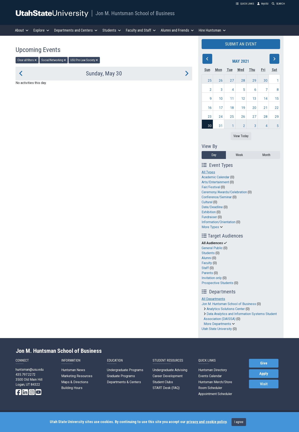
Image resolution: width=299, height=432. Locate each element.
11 (232, 99)
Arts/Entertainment (215, 182)
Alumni (206, 258)
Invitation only (212, 278)
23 (210, 117)
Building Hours (71, 388)
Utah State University (217, 329)
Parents (207, 273)
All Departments (213, 299)
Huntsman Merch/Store (215, 382)
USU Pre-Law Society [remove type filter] (84, 60)
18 (232, 108)
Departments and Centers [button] (75, 30)
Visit (264, 384)
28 (243, 80)
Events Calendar (210, 376)
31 (221, 126)
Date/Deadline (212, 207)
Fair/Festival (211, 187)
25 (210, 80)
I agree (238, 422)
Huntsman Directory (212, 370)
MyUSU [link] (262, 3)
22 (277, 108)
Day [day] (213, 155)
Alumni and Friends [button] (177, 30)
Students (208, 253)
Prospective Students (217, 283)
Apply (263, 373)
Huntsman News (73, 370)
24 (221, 117)
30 (265, 80)
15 (277, 99)
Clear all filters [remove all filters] (27, 60)
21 (265, 108)
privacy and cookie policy (206, 422)
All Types (208, 172)
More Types (210, 227)
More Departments (217, 324)
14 (265, 99)
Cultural (207, 202)
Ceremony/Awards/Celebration (224, 192)
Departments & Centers (124, 382)
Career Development (168, 376)
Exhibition (209, 212)
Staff (205, 268)
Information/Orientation (218, 222)
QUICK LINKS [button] (245, 3)
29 (254, 80)
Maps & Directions (74, 382)
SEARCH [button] (278, 3)
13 (254, 99)
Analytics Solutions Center (226, 309)
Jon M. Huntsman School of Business (135, 13)
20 (254, 108)
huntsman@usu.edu (30, 370)
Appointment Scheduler (215, 394)
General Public (212, 248)
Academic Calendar (215, 177)
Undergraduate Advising (170, 370)
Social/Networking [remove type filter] (53, 60)
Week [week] (239, 155)
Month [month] (266, 155)
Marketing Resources (76, 376)
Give (263, 363)
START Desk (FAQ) (166, 388)
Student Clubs (163, 382)
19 (243, 108)
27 (232, 80)
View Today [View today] (241, 136)
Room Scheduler (210, 388)
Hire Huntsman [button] (212, 30)
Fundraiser (209, 217)
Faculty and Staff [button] (141, 30)
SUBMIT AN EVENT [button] (241, 44)
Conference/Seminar (217, 197)
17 (221, 108)
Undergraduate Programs (125, 370)
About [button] (21, 30)
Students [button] (111, 30)
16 (210, 108)
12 (243, 99)
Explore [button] (41, 30)
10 (221, 99)
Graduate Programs (121, 376)
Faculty (207, 263)
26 (221, 80)
